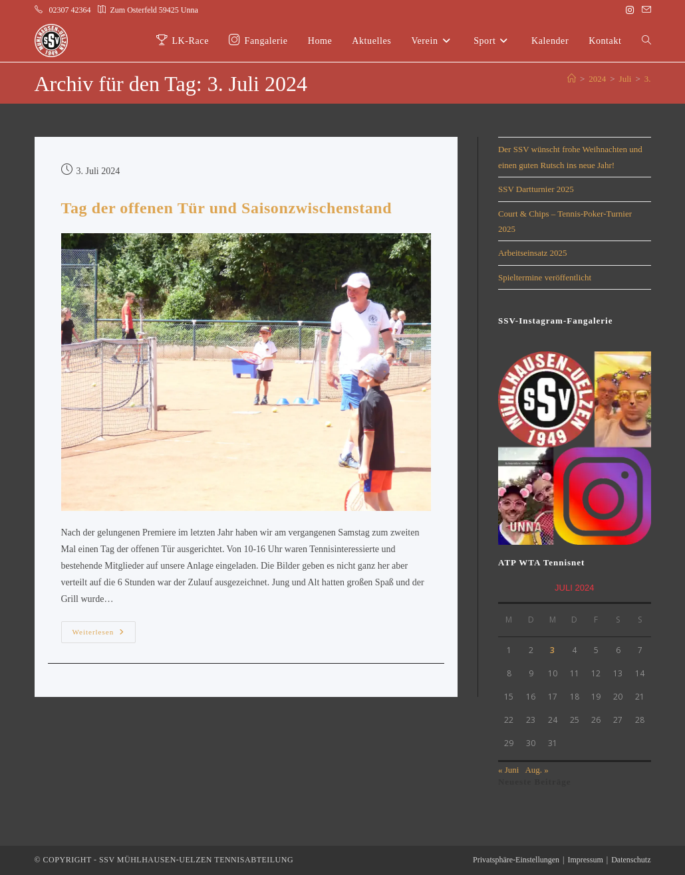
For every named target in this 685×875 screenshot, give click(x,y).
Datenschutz (630, 859)
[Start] (571, 79)
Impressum (585, 859)
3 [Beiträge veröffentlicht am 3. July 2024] (552, 650)
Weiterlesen (104, 628)
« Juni (508, 770)
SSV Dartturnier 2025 (536, 189)
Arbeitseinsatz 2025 (532, 253)
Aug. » (536, 770)
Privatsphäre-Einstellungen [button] (516, 859)
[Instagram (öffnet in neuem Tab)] (630, 10)
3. (647, 79)
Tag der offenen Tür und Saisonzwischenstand (226, 208)
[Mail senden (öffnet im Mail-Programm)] (644, 10)
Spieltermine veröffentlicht (544, 277)
